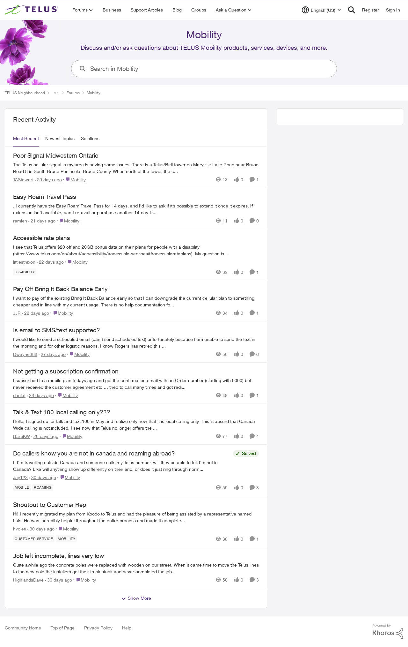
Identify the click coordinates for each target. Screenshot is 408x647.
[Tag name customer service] (34, 538)
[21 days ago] (41, 220)
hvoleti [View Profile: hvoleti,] (19, 528)
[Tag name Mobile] (22, 487)
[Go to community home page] (32, 10)
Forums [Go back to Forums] (73, 92)
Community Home (23, 627)
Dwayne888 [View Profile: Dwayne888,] (25, 354)
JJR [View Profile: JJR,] (17, 313)
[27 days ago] (52, 354)
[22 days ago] (50, 261)
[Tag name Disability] (24, 271)
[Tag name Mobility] (66, 538)
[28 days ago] (40, 395)
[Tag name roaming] (42, 487)
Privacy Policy (98, 627)
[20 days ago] (48, 179)
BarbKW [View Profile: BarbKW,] (21, 436)
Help (126, 627)
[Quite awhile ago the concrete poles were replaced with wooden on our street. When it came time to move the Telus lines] (136, 568)
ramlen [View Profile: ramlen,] (20, 220)
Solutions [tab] (90, 138)
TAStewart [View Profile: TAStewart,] (23, 179)
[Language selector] (321, 10)
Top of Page (63, 627)
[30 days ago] (42, 477)
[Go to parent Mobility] (74, 179)
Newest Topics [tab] (60, 138)
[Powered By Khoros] (388, 631)
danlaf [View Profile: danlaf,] (19, 395)
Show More (136, 598)
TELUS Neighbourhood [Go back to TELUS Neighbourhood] (25, 92)
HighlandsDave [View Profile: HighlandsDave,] (28, 580)
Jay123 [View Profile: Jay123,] (20, 477)
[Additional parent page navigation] (56, 92)
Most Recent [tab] (26, 138)
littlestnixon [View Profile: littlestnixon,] (24, 261)
